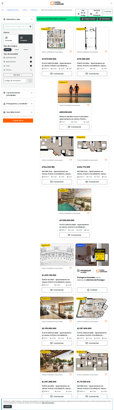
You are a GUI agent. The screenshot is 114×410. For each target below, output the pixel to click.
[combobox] (16, 36)
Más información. (48, 403)
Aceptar (7, 406)
